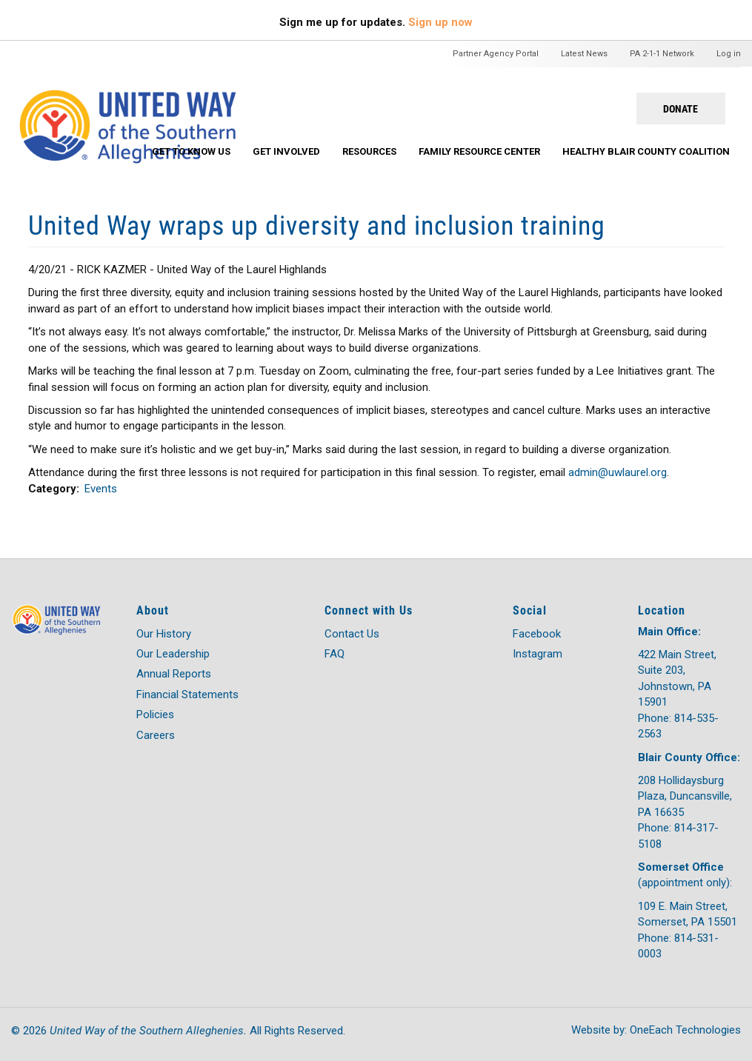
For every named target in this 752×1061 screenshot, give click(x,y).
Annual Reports (173, 673)
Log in (728, 53)
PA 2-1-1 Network (662, 53)
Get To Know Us (191, 151)
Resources (369, 151)
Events (100, 488)
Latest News (584, 53)
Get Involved (286, 151)
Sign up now (440, 22)
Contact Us (352, 633)
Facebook (537, 633)
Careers (155, 735)
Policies (155, 714)
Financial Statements (187, 694)
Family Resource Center (479, 151)
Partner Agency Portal (496, 53)
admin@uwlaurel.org (617, 472)
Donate (680, 108)
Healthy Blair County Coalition (646, 151)
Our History (163, 633)
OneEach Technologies (685, 1030)
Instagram (537, 653)
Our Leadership (173, 653)
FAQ (335, 653)
